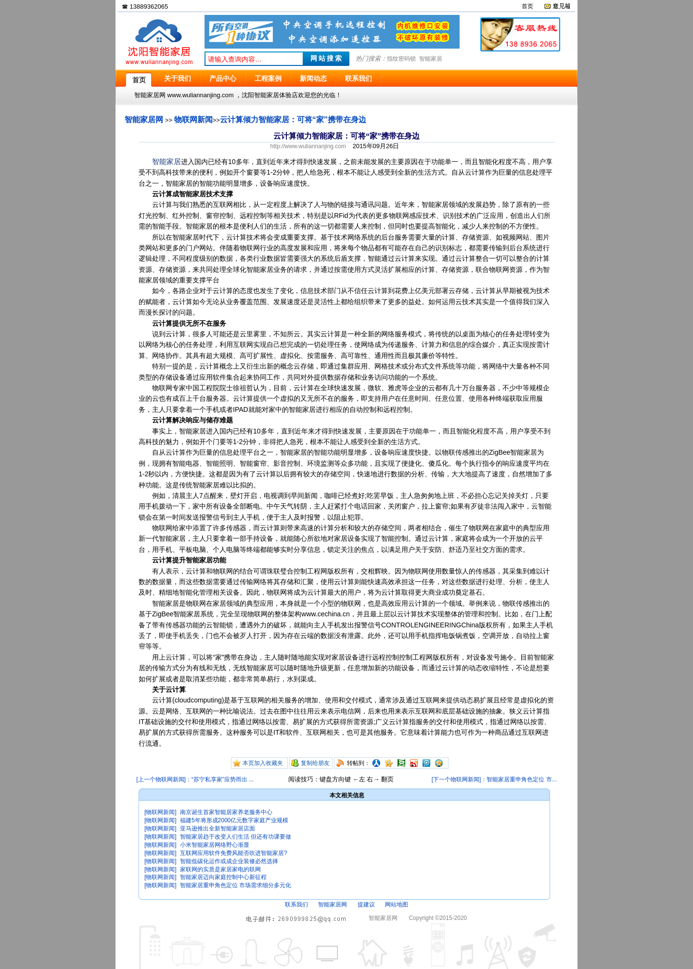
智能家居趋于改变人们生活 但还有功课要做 (235, 836)
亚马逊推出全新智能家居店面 (217, 828)
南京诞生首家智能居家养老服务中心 (226, 812)
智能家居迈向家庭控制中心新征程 (223, 877)
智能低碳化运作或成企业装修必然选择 (229, 861)
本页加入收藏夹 (263, 763)
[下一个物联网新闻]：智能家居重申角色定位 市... (494, 779)
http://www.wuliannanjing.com (308, 146)
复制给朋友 (315, 763)
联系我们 (296, 904)
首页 (527, 6)
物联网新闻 (193, 119)
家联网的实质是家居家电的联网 (220, 869)
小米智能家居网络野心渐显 (214, 845)
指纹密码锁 (401, 58)
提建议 (366, 904)
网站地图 (396, 904)
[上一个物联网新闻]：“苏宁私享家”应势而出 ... (195, 779)
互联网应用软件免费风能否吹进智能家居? (233, 853)
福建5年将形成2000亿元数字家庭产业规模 (234, 820)
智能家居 (430, 58)
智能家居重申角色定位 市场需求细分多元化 (235, 885)
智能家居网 (144, 119)
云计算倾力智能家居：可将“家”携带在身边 (293, 119)
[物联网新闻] (160, 812)
